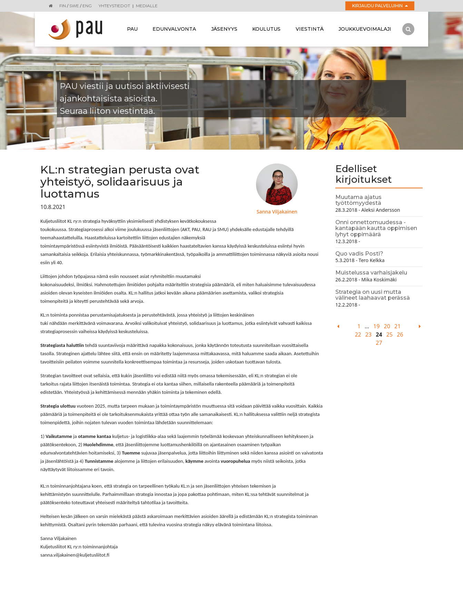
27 (379, 343)
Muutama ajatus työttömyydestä (358, 200)
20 (387, 326)
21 (397, 326)
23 (368, 334)
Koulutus (266, 29)
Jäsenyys (224, 29)
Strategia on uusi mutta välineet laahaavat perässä (372, 295)
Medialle (147, 5)
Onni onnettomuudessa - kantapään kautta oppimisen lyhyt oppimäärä (376, 228)
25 (389, 334)
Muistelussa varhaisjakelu (371, 272)
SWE (74, 5)
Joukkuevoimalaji (364, 29)
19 (376, 326)
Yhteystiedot (114, 5)
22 (358, 334)
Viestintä (310, 29)
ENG (87, 5)
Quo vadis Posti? (359, 253)
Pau (132, 29)
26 (400, 334)
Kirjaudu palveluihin (380, 5)
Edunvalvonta (174, 29)
